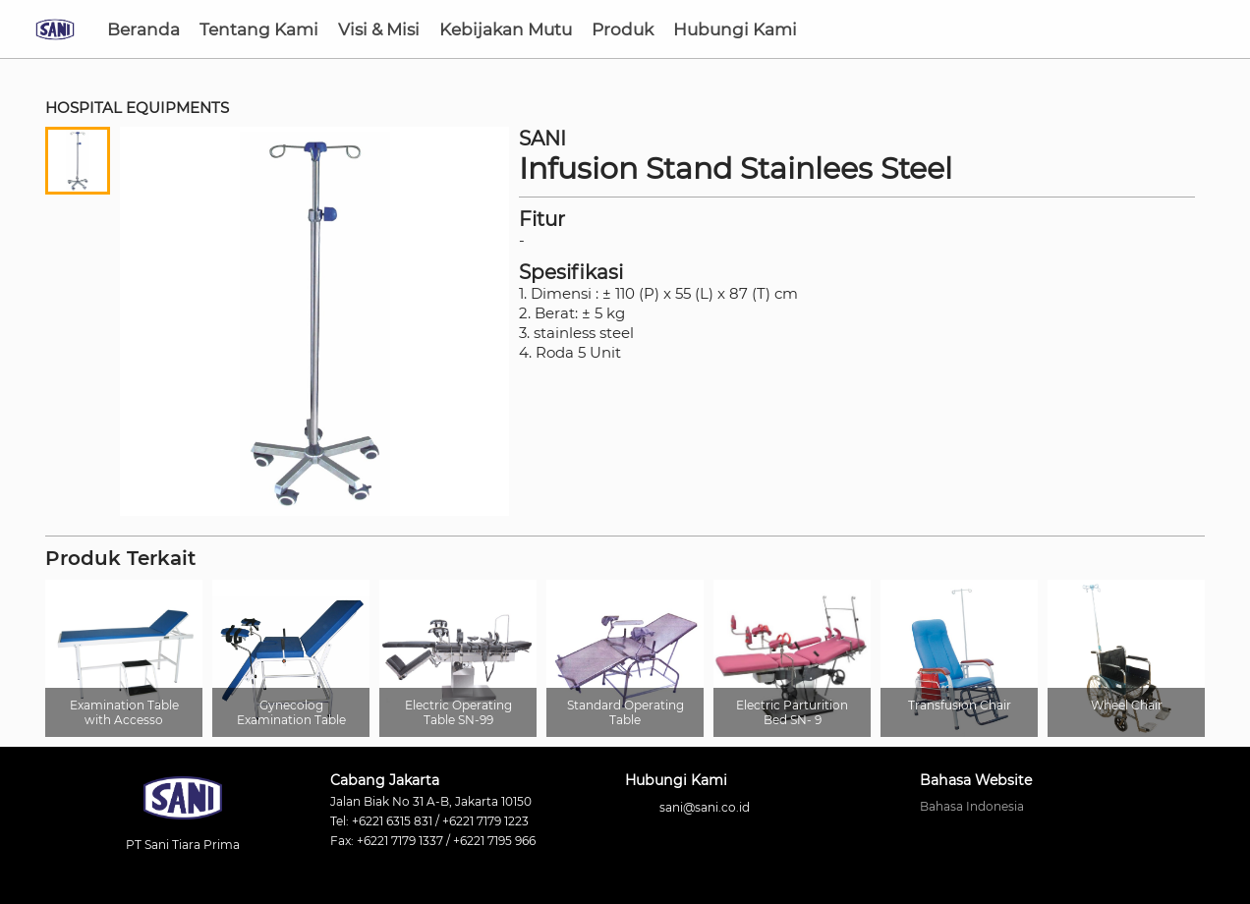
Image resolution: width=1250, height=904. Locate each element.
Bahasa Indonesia (972, 806)
